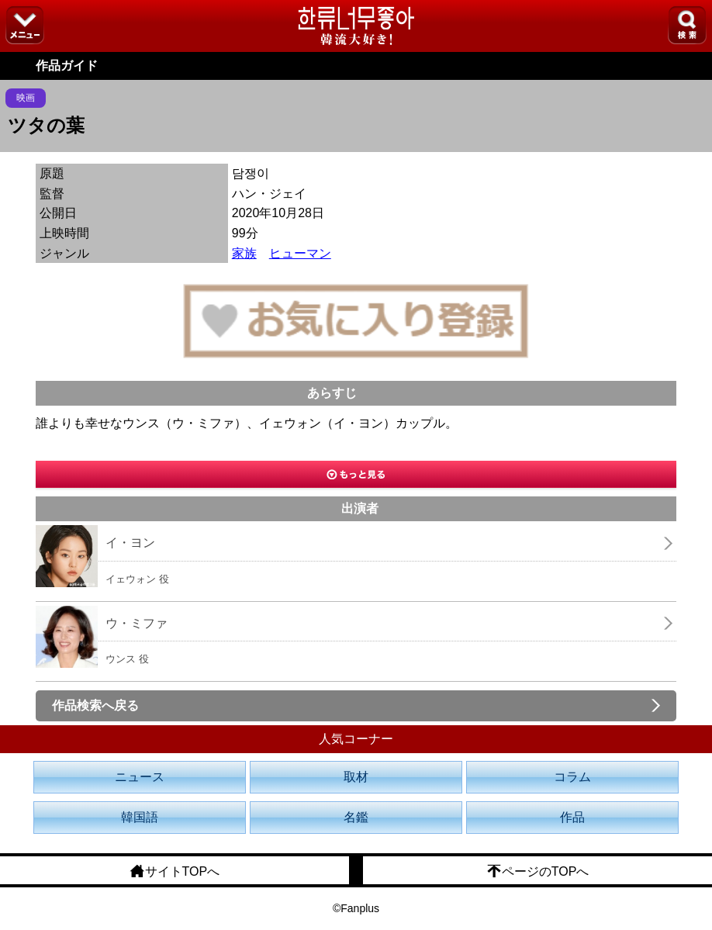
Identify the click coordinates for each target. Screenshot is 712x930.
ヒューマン (300, 253)
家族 (244, 253)
